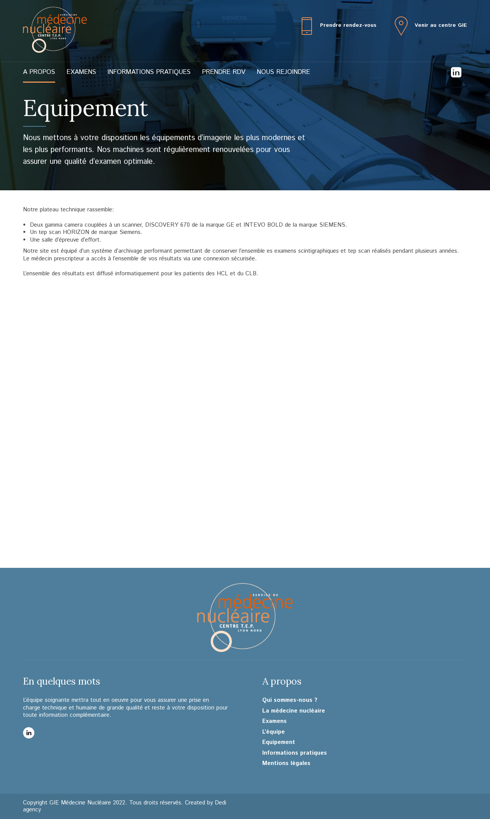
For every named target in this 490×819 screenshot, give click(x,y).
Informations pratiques (149, 72)
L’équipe (273, 732)
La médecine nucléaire (293, 711)
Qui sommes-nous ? (289, 700)
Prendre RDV (223, 72)
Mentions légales (286, 763)
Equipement (278, 742)
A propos (39, 72)
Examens (81, 72)
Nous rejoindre (283, 72)
